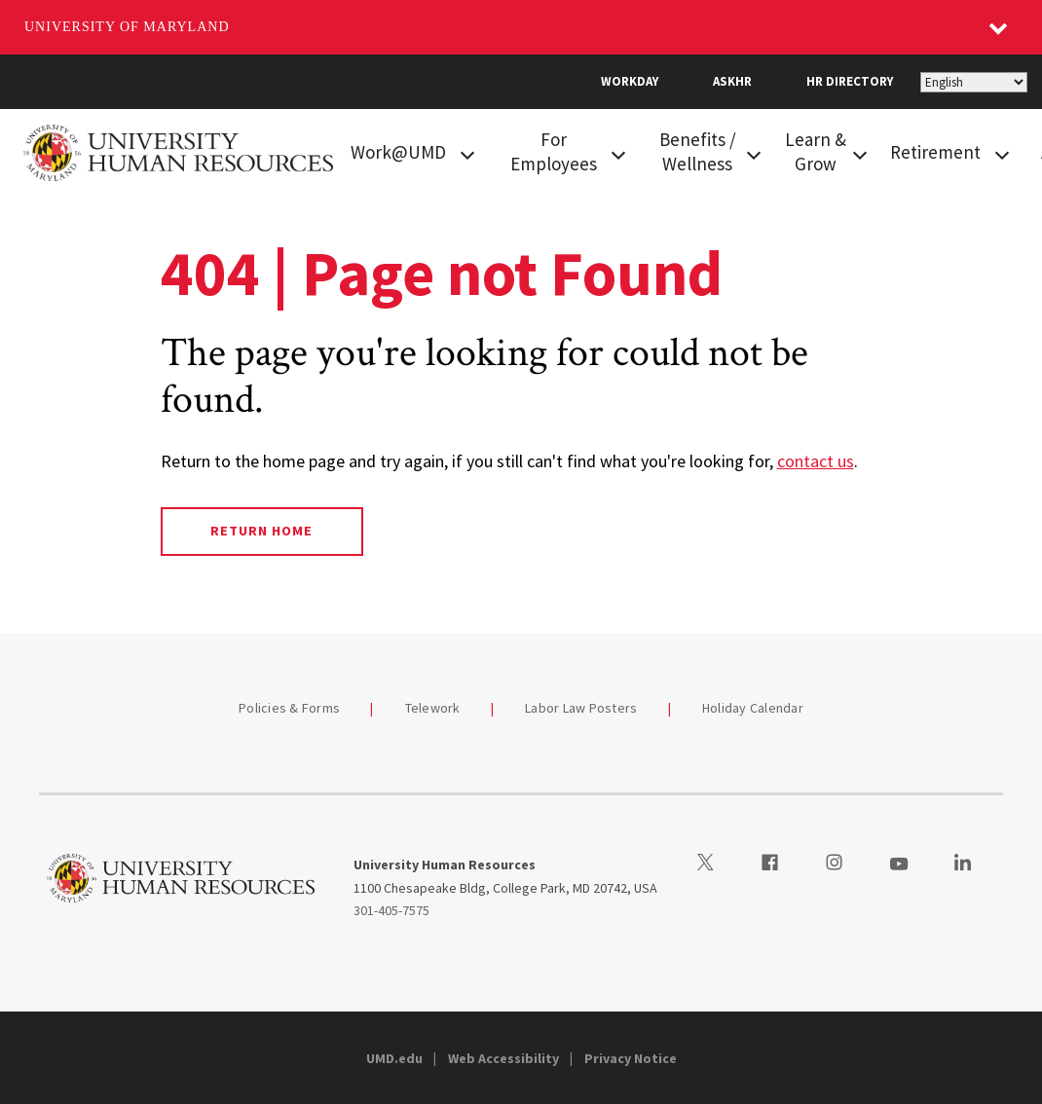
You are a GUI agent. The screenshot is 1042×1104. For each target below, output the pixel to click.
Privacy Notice (630, 1058)
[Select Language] (973, 82)
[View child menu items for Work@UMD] (467, 153)
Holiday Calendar (752, 708)
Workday (629, 81)
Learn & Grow (815, 151)
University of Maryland (127, 26)
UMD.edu (394, 1058)
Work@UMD (398, 152)
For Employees (553, 151)
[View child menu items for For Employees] (618, 153)
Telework (433, 708)
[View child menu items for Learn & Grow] (860, 153)
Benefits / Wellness (697, 151)
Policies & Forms (289, 708)
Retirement (935, 152)
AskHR (732, 81)
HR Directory (849, 81)
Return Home (261, 530)
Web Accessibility (503, 1058)
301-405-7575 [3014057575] (391, 910)
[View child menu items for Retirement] (1002, 153)
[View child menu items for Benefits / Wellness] (753, 153)
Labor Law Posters (581, 708)
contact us (815, 461)
